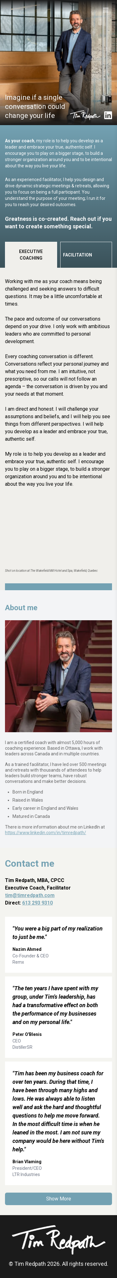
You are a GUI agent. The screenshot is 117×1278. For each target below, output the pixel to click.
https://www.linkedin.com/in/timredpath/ (45, 832)
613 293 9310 (37, 903)
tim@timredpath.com (30, 895)
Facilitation (77, 254)
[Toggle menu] (106, 10)
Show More (58, 1199)
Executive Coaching (31, 255)
